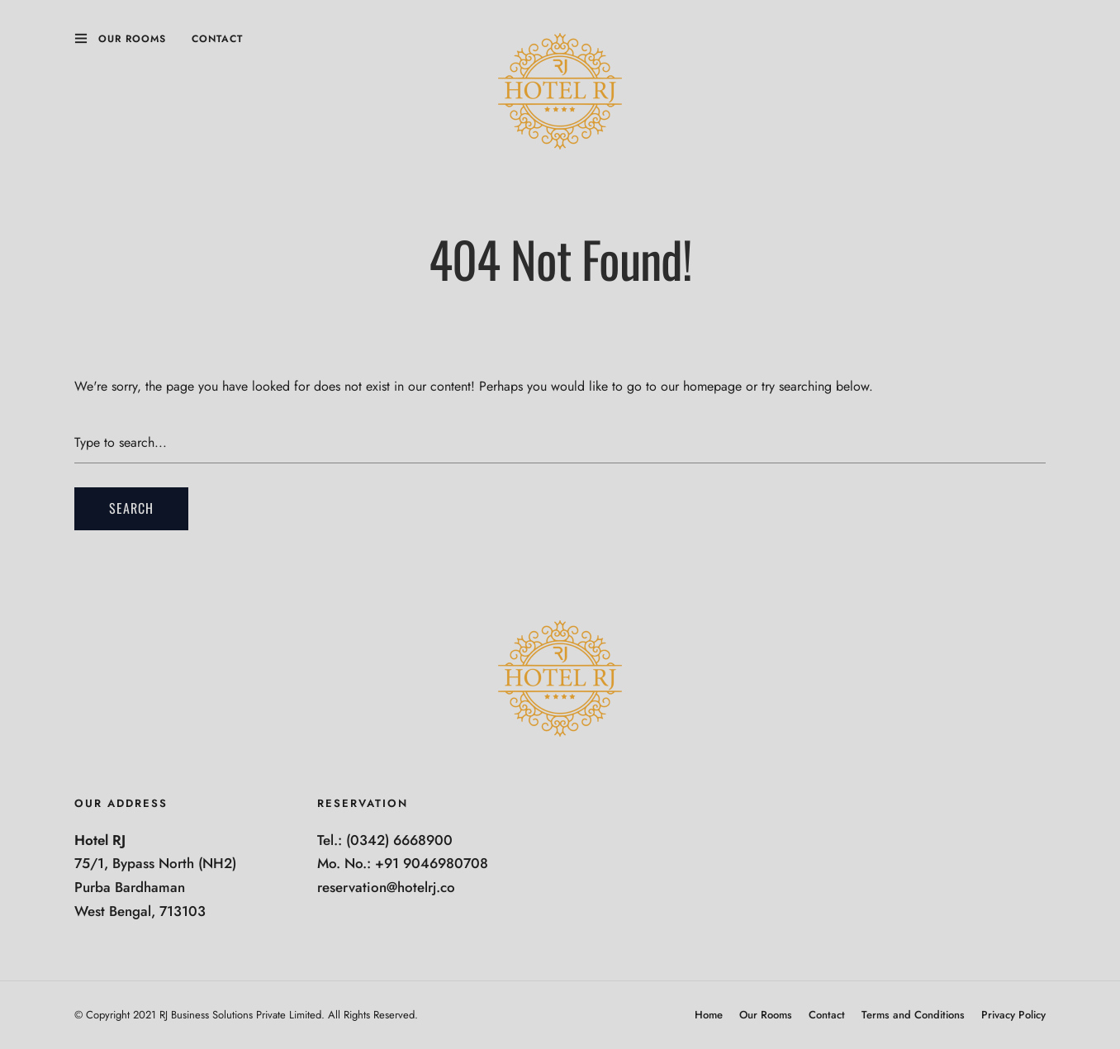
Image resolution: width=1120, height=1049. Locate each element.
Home (709, 1015)
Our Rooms (132, 38)
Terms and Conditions (913, 1015)
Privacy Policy (1013, 1015)
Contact (217, 38)
